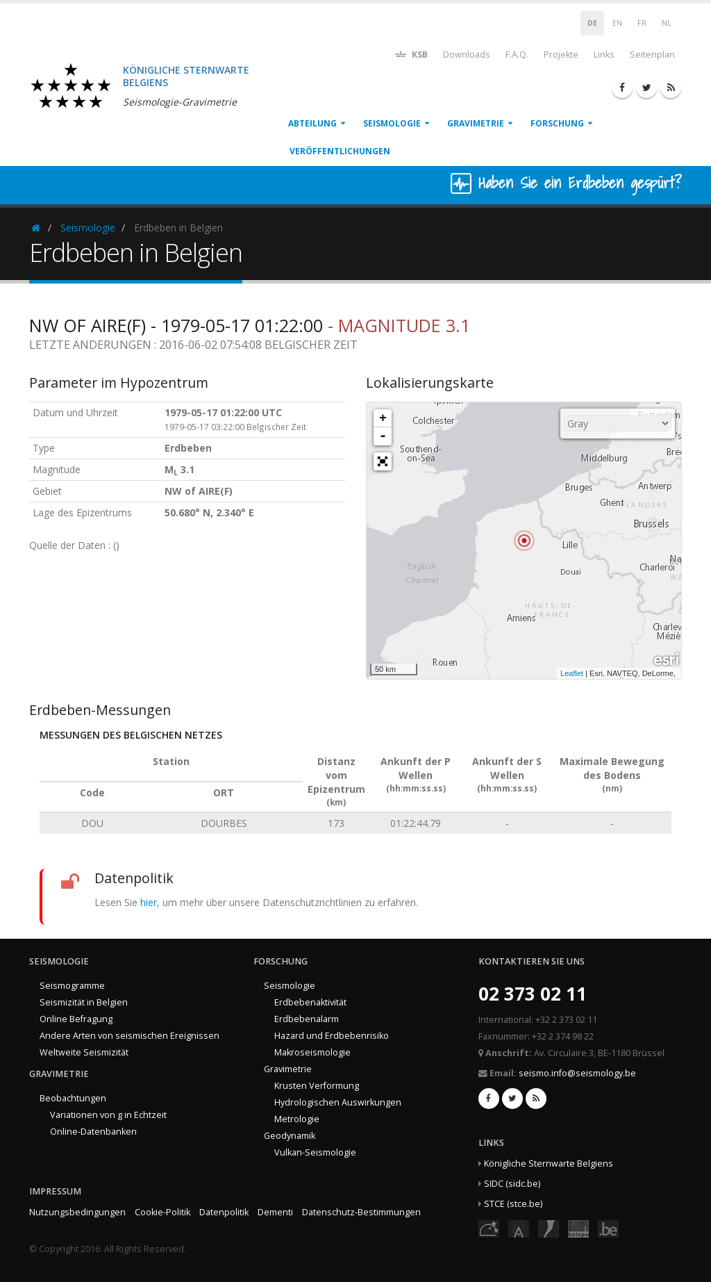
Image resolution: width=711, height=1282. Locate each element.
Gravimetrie (475, 123)
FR (641, 23)
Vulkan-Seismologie (315, 1152)
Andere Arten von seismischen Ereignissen (129, 1036)
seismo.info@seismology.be (577, 1073)
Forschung (557, 123)
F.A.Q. (516, 54)
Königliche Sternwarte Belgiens (548, 1163)
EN (617, 23)
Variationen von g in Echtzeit (108, 1115)
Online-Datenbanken (93, 1131)
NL (666, 23)
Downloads (466, 54)
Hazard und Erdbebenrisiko (331, 1036)
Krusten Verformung (316, 1086)
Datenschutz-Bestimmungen (361, 1212)
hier (148, 902)
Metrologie (296, 1119)
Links (604, 54)
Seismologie (392, 123)
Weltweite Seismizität (84, 1052)
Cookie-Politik (162, 1212)
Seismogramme (72, 986)
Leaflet (571, 673)
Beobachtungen (73, 1098)
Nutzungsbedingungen (77, 1212)
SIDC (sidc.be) (512, 1184)
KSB (411, 53)
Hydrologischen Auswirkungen (337, 1102)
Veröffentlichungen (340, 151)
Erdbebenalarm (306, 1019)
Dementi (275, 1212)
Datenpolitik (224, 1212)
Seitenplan (652, 54)
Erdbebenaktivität (310, 1002)
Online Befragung (76, 1019)
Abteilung (312, 123)
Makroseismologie (312, 1052)
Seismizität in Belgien (84, 1002)
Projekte (561, 54)
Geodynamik (289, 1136)
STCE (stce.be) (513, 1204)
